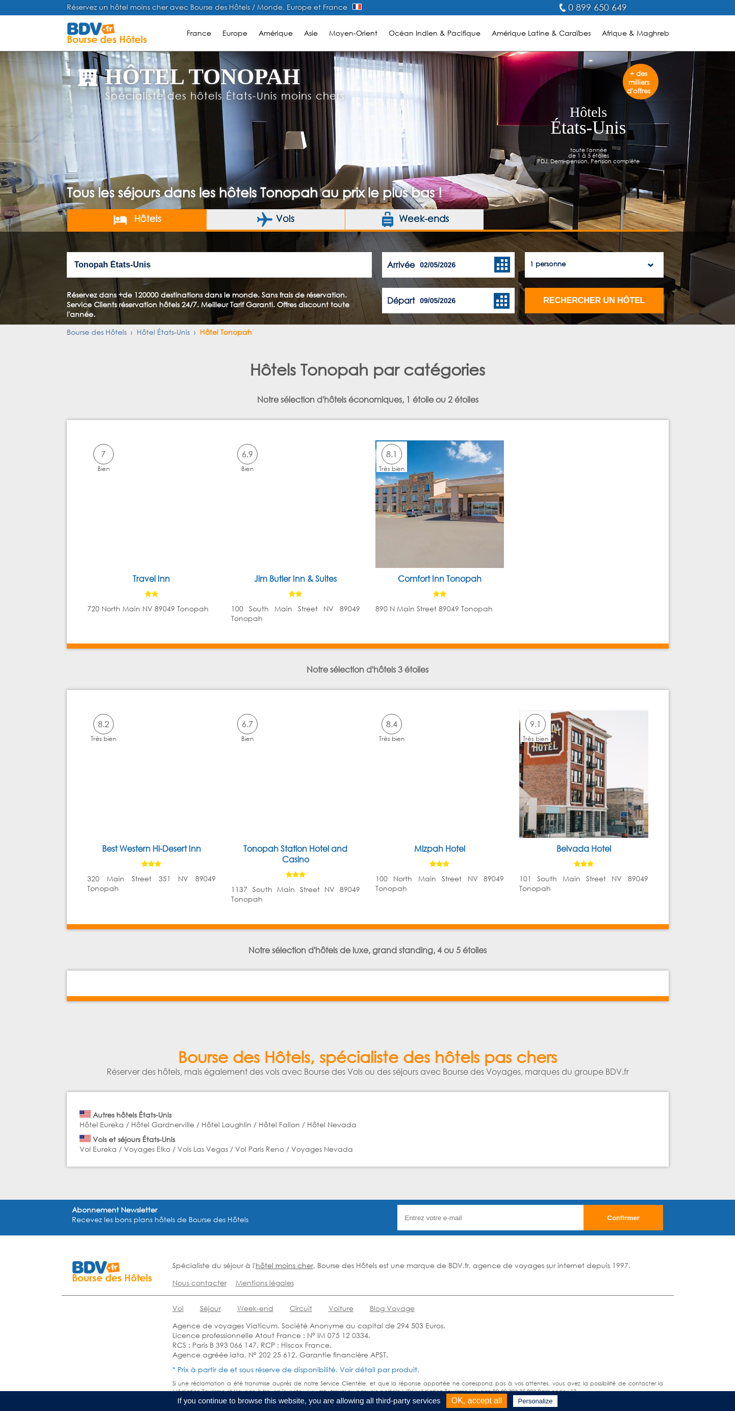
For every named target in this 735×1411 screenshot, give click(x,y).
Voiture (340, 1308)
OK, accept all (476, 1400)
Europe (234, 33)
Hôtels (137, 219)
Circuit (301, 1308)
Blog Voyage (392, 1308)
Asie (311, 33)
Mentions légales (265, 1283)
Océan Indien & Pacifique (434, 33)
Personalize (535, 1401)
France (199, 33)
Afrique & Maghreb (635, 33)
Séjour (210, 1308)
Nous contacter (199, 1283)
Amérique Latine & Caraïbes (541, 33)
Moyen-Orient (353, 33)
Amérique (276, 33)
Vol (178, 1308)
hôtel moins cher (284, 1265)
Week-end (255, 1308)
